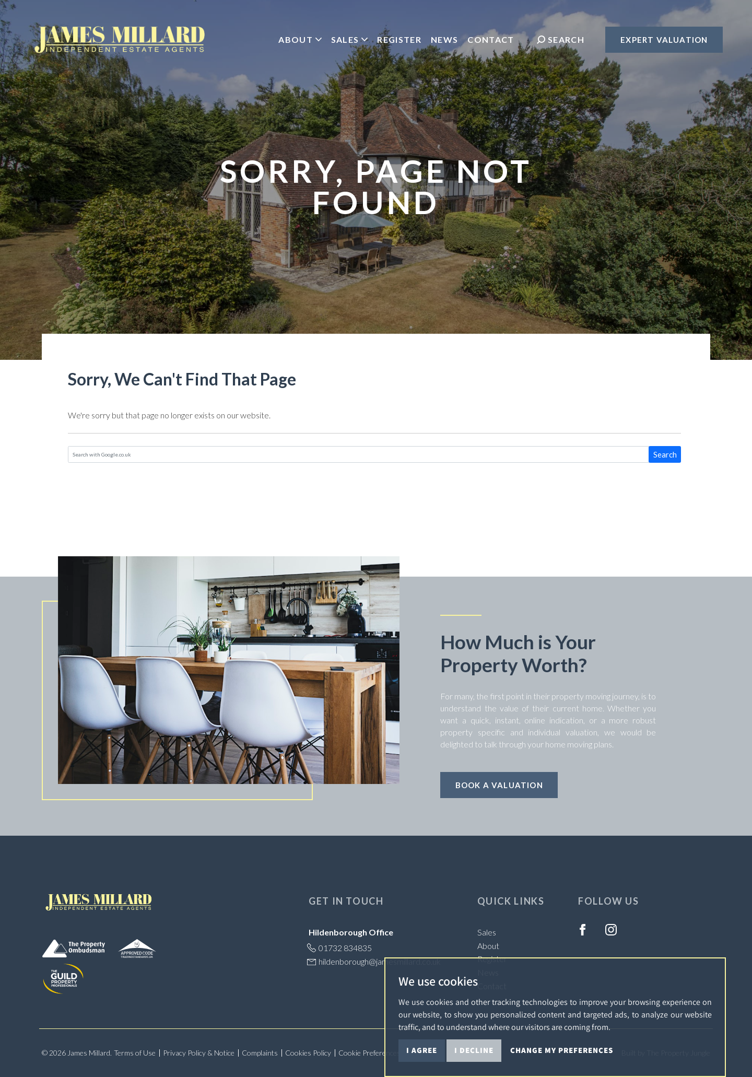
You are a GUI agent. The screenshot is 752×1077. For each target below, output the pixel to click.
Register (398, 41)
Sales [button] (348, 41)
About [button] (298, 41)
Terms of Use (135, 1052)
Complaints (260, 1052)
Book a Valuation (499, 785)
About (488, 946)
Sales (486, 932)
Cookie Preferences (369, 1052)
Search (665, 454)
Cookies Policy (308, 1052)
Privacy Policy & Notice (198, 1052)
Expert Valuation (662, 41)
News (442, 41)
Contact (489, 41)
